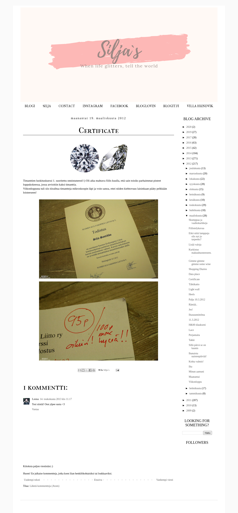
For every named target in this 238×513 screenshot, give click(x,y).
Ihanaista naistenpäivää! (198, 355)
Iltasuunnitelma (197, 314)
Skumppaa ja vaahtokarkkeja (198, 221)
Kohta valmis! (196, 361)
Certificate (194, 279)
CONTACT (67, 106)
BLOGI (30, 106)
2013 (189, 158)
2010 (189, 405)
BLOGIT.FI (171, 106)
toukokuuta (195, 205)
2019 (189, 132)
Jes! (191, 309)
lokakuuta (194, 178)
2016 (189, 142)
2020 (189, 127)
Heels (192, 294)
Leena (35, 399)
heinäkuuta (195, 194)
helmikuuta (195, 388)
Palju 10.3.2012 (197, 299)
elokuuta (194, 189)
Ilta (190, 366)
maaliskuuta (195, 215)
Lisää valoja (195, 244)
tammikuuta (195, 393)
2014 (189, 153)
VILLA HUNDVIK (200, 106)
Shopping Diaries (198, 269)
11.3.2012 (194, 319)
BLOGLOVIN (146, 106)
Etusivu (98, 479)
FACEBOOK (119, 106)
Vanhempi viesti (164, 479)
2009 (189, 410)
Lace (191, 330)
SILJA (47, 106)
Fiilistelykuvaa (196, 228)
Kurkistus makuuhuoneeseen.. (200, 252)
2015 (189, 147)
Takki (192, 340)
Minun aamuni (196, 371)
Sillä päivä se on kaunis (197, 347)
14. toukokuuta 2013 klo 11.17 (56, 399)
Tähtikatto (194, 284)
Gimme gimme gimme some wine (200, 263)
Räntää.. (193, 304)
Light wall (194, 289)
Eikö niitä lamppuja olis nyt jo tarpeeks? (199, 236)
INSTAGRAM (93, 106)
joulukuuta (195, 168)
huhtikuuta (195, 210)
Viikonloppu (195, 381)
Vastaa (35, 409)
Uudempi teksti (32, 479)
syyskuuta (194, 184)
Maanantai (194, 376)
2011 (189, 400)
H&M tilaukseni (197, 324)
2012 (189, 163)
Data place (194, 274)
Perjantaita (194, 335)
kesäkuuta (194, 199)
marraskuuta (196, 173)
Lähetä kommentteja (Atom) (44, 486)
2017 (189, 137)
